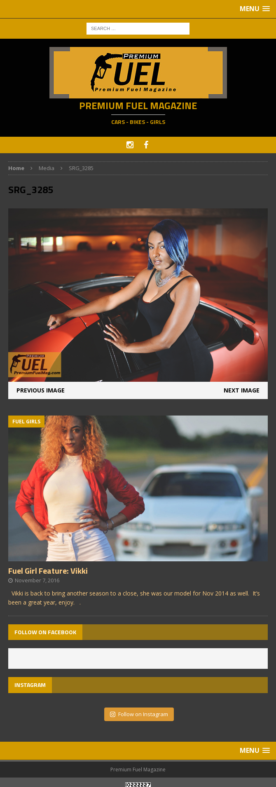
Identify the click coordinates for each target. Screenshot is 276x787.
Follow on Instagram (139, 714)
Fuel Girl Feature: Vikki (48, 570)
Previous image (40, 390)
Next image (242, 390)
